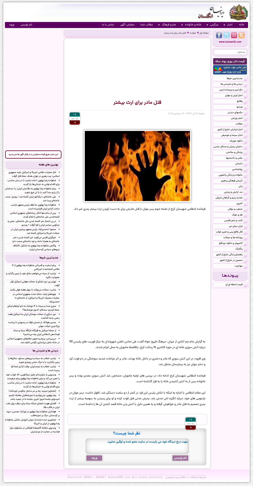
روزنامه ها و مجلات (235, 238)
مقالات (241, 124)
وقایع (242, 101)
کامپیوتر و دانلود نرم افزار (233, 244)
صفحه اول (204, 33)
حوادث (192, 33)
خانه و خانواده (191, 25)
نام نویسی (26, 25)
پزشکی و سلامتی (236, 153)
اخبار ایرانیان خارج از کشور (232, 130)
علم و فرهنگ (167, 25)
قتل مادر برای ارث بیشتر (175, 33)
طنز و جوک (239, 215)
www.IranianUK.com (230, 42)
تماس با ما (108, 25)
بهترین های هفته (48, 165)
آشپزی (241, 204)
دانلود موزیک (238, 141)
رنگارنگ (241, 249)
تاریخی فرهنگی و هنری (234, 181)
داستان (241, 164)
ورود (11, 25)
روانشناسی (239, 170)
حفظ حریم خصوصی (175, 477)
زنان (243, 187)
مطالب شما (146, 25)
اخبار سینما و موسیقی (234, 136)
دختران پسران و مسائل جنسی (230, 147)
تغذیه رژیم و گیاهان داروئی (231, 198)
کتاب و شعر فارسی (235, 221)
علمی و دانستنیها (236, 158)
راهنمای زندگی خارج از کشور (231, 255)
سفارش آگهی (127, 25)
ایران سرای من (238, 227)
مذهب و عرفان (237, 209)
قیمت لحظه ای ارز (236, 285)
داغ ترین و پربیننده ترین (233, 90)
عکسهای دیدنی (237, 113)
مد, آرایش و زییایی (235, 192)
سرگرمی (212, 25)
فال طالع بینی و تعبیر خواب (231, 232)
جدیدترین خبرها (237, 79)
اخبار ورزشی (239, 119)
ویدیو (242, 107)
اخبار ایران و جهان (236, 96)
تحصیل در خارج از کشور (233, 261)
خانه (241, 25)
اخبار (228, 25)
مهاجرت (241, 266)
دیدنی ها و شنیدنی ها (234, 84)
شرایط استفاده (198, 477)
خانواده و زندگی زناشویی (232, 175)
